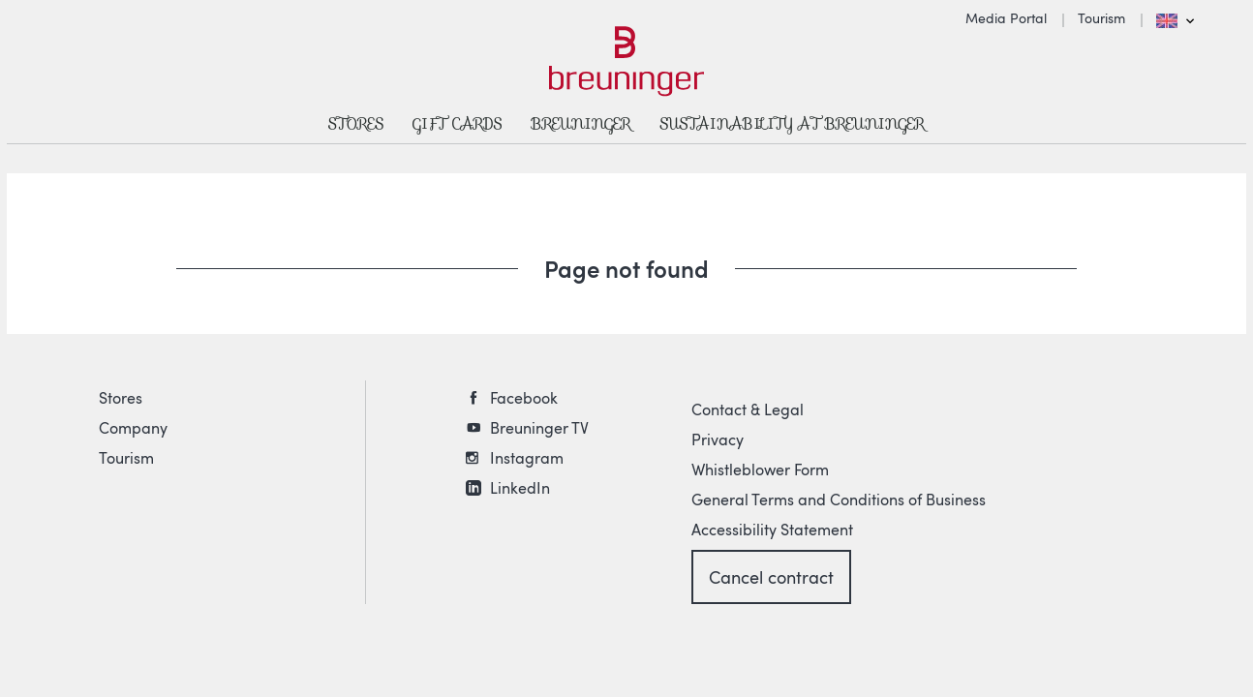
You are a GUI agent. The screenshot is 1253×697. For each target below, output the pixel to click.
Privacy (717, 439)
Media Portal (1006, 18)
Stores (120, 398)
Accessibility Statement (772, 529)
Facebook (524, 398)
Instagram (527, 458)
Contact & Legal (747, 409)
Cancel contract (771, 577)
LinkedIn (520, 488)
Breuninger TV (539, 428)
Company (133, 428)
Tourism (1101, 18)
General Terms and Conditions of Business (838, 499)
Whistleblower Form (760, 469)
